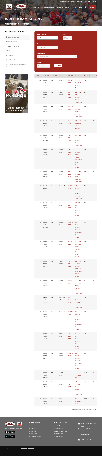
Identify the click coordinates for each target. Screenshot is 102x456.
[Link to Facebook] (95, 1)
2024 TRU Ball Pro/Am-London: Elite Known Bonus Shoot (78, 210)
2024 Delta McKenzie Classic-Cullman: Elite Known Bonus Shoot (78, 249)
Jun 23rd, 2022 (69, 300)
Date (70, 76)
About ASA (79, 1)
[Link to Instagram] (92, 1)
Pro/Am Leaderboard (11, 41)
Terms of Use (31, 448)
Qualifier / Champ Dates (60, 431)
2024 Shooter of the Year (78, 375)
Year (64, 34)
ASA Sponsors (33, 439)
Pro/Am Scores (33, 433)
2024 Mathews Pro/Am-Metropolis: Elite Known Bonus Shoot (78, 229)
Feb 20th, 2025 (69, 138)
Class (39, 62)
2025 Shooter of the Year (78, 401)
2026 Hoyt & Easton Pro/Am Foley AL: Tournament (78, 176)
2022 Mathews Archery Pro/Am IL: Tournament (78, 302)
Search (58, 66)
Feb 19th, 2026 (69, 174)
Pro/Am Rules (33, 428)
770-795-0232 (86, 434)
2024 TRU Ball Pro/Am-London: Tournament (78, 97)
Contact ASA (87, 1)
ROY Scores (9, 55)
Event (39, 44)
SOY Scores (9, 51)
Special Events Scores (12, 60)
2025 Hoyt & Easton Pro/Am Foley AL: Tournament (78, 140)
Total (87, 76)
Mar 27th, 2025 (69, 152)
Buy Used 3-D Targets (35, 436)
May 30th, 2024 (69, 94)
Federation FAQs (58, 436)
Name (46, 76)
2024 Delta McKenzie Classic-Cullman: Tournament (78, 126)
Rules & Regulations (64, 1)
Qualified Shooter (58, 433)
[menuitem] (64, 1)
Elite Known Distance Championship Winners (16, 66)
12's (95, 76)
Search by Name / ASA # (13, 37)
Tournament (41, 53)
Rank (38, 76)
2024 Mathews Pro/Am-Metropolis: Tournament (78, 111)
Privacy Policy (24, 448)
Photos (72, 1)
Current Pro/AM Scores (12, 46)
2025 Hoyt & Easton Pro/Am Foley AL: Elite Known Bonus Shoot (78, 268)
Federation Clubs (58, 428)
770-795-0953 (86, 440)
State (54, 76)
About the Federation (59, 426)
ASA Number (41, 34)
